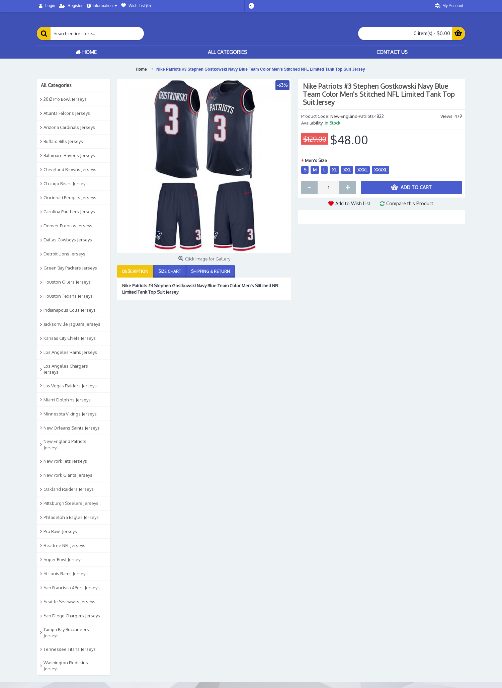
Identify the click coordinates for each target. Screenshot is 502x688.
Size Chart (169, 271)
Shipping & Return (210, 271)
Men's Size (316, 160)
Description (135, 271)
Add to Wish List (352, 203)
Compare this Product (409, 203)
